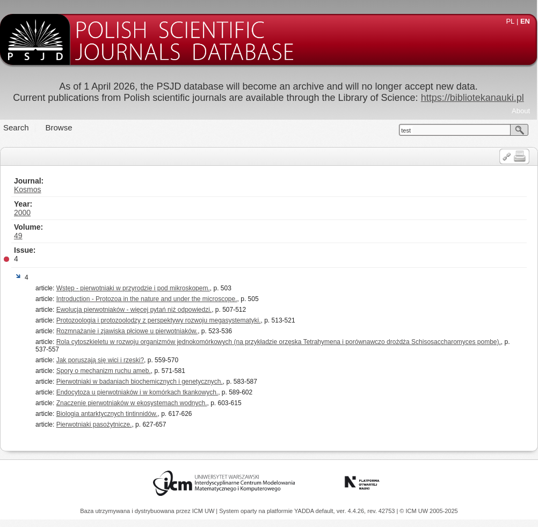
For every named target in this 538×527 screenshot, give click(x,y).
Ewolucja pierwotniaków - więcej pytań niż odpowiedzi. (134, 309)
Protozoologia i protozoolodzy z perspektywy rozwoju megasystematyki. (158, 320)
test (406, 130)
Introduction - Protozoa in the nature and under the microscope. (146, 299)
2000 (22, 212)
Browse (59, 127)
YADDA (305, 511)
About (521, 111)
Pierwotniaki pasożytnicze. (94, 424)
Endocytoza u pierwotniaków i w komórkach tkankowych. (137, 392)
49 (18, 235)
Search (16, 127)
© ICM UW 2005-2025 (428, 511)
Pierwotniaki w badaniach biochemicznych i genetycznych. (139, 381)
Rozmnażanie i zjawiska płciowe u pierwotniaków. (127, 331)
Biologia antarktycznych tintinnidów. (107, 414)
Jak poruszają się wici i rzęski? (100, 360)
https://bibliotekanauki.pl (472, 97)
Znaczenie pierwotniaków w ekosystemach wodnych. (131, 403)
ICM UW (204, 511)
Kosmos (27, 189)
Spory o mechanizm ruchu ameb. (103, 371)
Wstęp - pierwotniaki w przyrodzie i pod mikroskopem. (133, 288)
